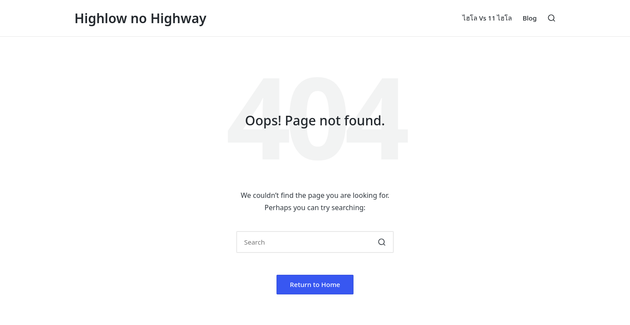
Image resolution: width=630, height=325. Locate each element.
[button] (381, 242)
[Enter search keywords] (315, 242)
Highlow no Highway (140, 18)
